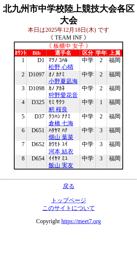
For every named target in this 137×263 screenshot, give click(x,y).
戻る (69, 186)
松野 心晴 (61, 67)
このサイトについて (68, 208)
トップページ (68, 200)
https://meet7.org (81, 221)
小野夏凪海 (63, 81)
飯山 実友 (61, 165)
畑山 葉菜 (61, 137)
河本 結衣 (61, 151)
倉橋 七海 (61, 123)
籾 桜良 (58, 109)
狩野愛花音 (63, 95)
